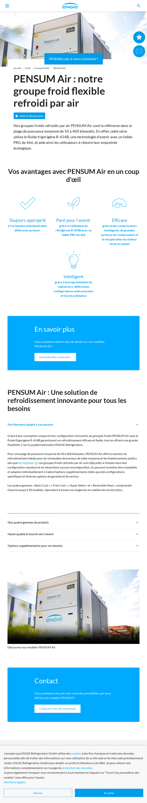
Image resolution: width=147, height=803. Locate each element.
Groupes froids (41, 68)
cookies (76, 753)
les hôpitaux (28, 463)
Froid (27, 68)
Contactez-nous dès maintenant (57, 708)
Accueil (17, 68)
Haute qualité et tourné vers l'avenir (73, 536)
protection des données (77, 768)
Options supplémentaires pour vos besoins (73, 547)
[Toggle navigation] (7, 6)
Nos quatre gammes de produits (73, 524)
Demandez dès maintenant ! (55, 357)
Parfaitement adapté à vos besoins (73, 426)
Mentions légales (15, 782)
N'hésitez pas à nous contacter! (73, 59)
